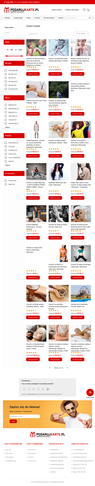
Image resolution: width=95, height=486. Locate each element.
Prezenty (37, 18)
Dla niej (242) (12, 85)
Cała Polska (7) (13, 116)
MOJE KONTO (57, 10)
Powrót (7, 32)
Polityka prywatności (57, 464)
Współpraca (54, 449)
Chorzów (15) (12, 120)
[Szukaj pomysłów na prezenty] (79, 17)
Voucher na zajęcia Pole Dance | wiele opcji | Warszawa (34, 250)
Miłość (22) (12, 184)
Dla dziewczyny (11, 461)
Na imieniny (32, 453)
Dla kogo (7, 18)
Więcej (8, 127)
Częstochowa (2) (13, 123)
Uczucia (60, 18)
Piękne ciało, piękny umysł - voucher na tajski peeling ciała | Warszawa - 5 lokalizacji (81, 185)
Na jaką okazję (18, 18)
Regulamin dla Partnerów (58, 457)
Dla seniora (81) (13, 89)
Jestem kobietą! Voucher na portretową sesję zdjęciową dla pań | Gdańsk (80, 61)
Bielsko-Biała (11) (14, 108)
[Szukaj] (90, 18)
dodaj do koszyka (33, 74)
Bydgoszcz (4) (13, 112)
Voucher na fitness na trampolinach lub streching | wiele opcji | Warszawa (58, 267)
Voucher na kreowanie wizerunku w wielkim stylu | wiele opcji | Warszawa (80, 143)
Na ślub (30, 457)
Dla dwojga (9, 457)
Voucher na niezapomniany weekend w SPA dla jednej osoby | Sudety (35, 346)
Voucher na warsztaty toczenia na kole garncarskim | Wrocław (59, 307)
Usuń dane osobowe (57, 468)
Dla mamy (9, 453)
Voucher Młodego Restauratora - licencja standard (33, 227)
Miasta (28, 18)
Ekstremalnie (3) (13, 143)
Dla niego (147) (13, 81)
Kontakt (52, 472)
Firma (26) (12, 146)
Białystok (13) (12, 105)
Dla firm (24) (12, 78)
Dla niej (8, 449)
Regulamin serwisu (56, 453)
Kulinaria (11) (12, 154)
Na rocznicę (32, 461)
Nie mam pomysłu (49, 18)
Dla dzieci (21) (13, 74)
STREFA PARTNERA (72, 10)
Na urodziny (32, 449)
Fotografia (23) (13, 150)
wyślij (13, 421)
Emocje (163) (12, 180)
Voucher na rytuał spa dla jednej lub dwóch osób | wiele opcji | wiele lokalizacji (80, 227)
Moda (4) (11, 161)
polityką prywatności (32, 394)
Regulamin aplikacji (56, 461)
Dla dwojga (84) (13, 70)
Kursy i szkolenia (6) (14, 157)
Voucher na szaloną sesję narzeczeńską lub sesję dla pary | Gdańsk (57, 103)
